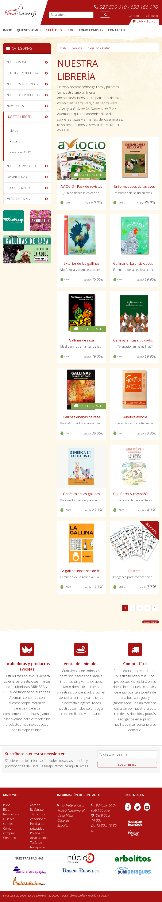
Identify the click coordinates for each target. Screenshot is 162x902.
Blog (6, 810)
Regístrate (37, 810)
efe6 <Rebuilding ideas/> (94, 895)
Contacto (9, 838)
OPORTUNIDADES (18, 177)
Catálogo (77, 47)
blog (70, 30)
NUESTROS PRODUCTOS (23, 95)
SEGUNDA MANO (18, 188)
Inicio (7, 30)
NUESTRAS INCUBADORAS (24, 84)
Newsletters (11, 814)
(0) (144, 21)
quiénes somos (29, 30)
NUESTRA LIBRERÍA (99, 47)
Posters (15, 141)
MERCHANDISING (18, 199)
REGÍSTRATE (151, 16)
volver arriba (150, 622)
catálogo (54, 30)
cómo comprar (91, 30)
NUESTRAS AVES (17, 62)
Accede (35, 805)
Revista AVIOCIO (20, 152)
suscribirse (127, 764)
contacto (116, 30)
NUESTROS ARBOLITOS (22, 166)
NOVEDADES (15, 106)
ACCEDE (134, 16)
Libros (14, 131)
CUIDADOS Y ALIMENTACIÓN (26, 73)
